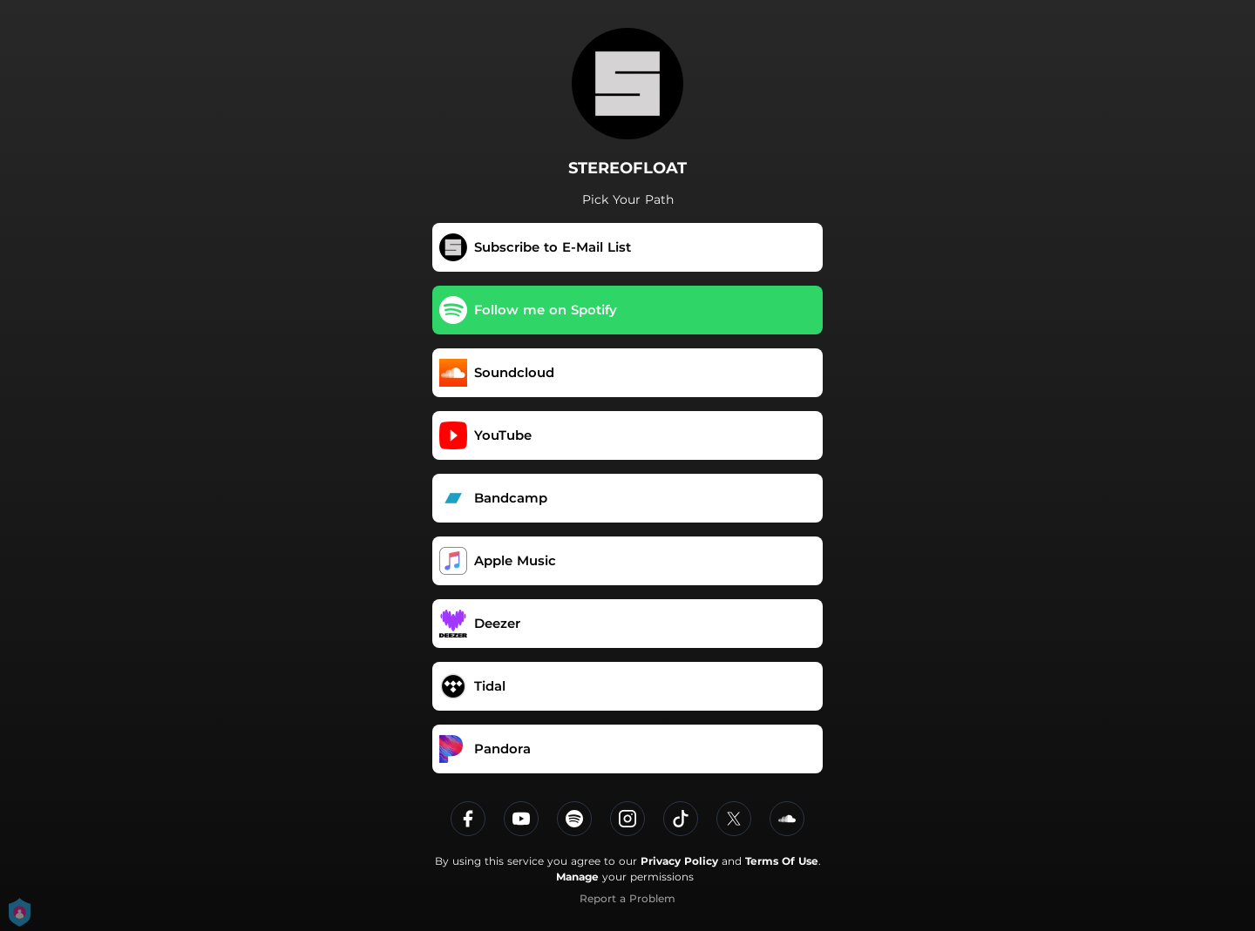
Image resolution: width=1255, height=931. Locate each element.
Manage (577, 876)
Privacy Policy (679, 860)
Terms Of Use (781, 860)
